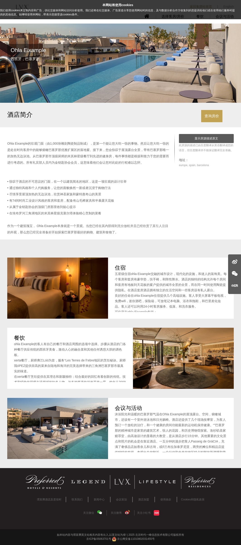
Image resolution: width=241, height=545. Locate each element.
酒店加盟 (143, 499)
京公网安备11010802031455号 (133, 538)
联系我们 (77, 499)
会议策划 (121, 499)
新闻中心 (99, 499)
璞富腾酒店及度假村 (49, 499)
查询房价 (212, 116)
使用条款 (165, 499)
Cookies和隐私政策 (192, 499)
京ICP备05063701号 (98, 538)
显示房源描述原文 (206, 138)
